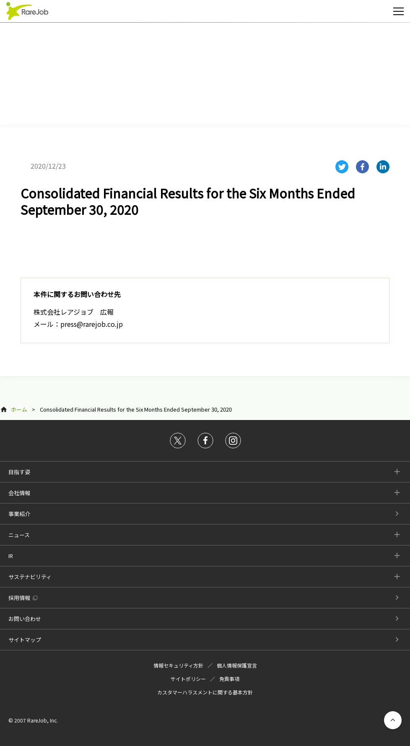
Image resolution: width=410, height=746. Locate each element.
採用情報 (19, 598)
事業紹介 (19, 514)
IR (10, 556)
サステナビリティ (30, 577)
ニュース (19, 535)
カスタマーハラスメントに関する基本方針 (205, 692)
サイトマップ (24, 640)
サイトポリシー (188, 678)
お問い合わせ (24, 619)
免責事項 (229, 678)
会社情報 (19, 493)
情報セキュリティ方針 (178, 665)
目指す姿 (19, 472)
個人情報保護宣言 (237, 665)
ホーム (19, 409)
